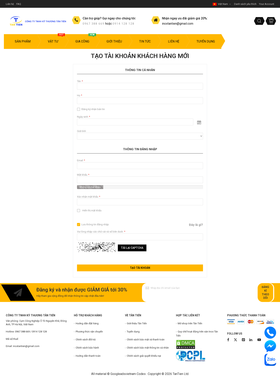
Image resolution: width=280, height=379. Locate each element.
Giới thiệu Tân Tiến (137, 323)
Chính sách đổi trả (85, 339)
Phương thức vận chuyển (89, 331)
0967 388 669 (93, 23)
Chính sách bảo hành (87, 347)
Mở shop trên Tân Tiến (190, 323)
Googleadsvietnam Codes (128, 374)
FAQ (18, 4)
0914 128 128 (123, 23)
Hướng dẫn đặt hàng (87, 323)
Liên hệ (10, 4)
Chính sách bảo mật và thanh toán (145, 339)
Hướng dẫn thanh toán (88, 355)
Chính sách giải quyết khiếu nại (144, 355)
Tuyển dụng (133, 331)
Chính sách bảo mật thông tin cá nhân (148, 347)
